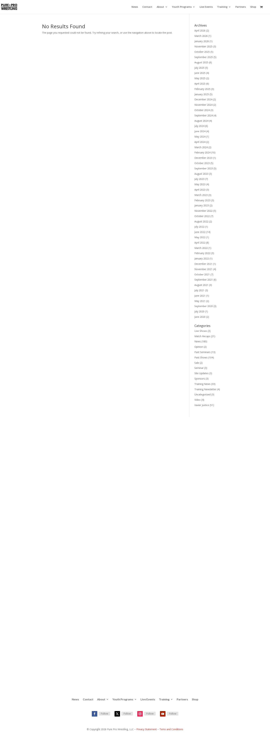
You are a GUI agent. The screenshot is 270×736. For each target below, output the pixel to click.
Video (197, 399)
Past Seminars (202, 352)
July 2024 (199, 126)
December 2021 (203, 263)
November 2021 (203, 269)
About (160, 7)
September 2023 (203, 168)
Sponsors (199, 378)
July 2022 (199, 226)
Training (222, 7)
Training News (202, 384)
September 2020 (203, 306)
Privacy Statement (146, 729)
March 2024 (201, 147)
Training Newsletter (205, 389)
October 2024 (202, 110)
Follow (104, 713)
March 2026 (201, 36)
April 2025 (199, 83)
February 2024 (202, 152)
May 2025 (199, 78)
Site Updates (201, 373)
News (135, 7)
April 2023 (199, 189)
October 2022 (202, 216)
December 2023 (203, 157)
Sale (196, 362)
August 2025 (201, 62)
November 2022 (203, 210)
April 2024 (199, 142)
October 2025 (202, 51)
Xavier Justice (201, 405)
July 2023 (199, 179)
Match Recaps (202, 336)
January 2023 (201, 205)
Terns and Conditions (171, 729)
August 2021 (201, 285)
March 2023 (201, 195)
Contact (147, 7)
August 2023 (201, 173)
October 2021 (202, 274)
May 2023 (199, 184)
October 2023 (202, 163)
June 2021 (199, 295)
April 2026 (199, 30)
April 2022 (199, 242)
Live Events (206, 7)
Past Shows (200, 357)
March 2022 (201, 248)
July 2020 (199, 311)
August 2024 (201, 120)
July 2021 (199, 290)
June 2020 (199, 316)
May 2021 (199, 301)
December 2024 (203, 99)
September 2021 (203, 279)
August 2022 (201, 221)
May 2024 (199, 136)
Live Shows (200, 331)
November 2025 (203, 46)
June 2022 (199, 232)
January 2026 (201, 41)
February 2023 (202, 200)
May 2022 (199, 237)
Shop (253, 7)
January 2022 (201, 258)
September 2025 (203, 57)
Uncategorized (202, 394)
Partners (240, 7)
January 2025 (201, 94)
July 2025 (199, 67)
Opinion (198, 346)
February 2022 (202, 253)
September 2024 (203, 115)
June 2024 (199, 131)
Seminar (199, 368)
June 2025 (199, 73)
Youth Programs (182, 7)
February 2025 (202, 89)
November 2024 (203, 104)
